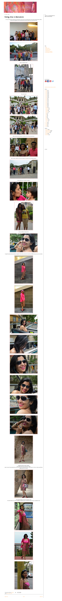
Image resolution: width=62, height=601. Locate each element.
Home (24, 596)
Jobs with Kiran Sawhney (49, 51)
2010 (46, 123)
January (47, 121)
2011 (46, 122)
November (47, 109)
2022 (46, 95)
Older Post (41, 596)
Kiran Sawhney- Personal (49, 52)
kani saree (47, 134)
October (47, 110)
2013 (46, 105)
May (46, 116)
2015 (46, 103)
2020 (46, 97)
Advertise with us (48, 50)
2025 (46, 91)
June (46, 115)
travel (11, 593)
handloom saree (48, 131)
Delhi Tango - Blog (48, 49)
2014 (46, 104)
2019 (46, 98)
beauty (46, 133)
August (47, 112)
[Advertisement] (51, 31)
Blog (46, 47)
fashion (7, 593)
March (46, 118)
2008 (46, 126)
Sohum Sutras (47, 48)
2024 (46, 92)
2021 (46, 96)
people (9, 593)
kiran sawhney (47, 132)
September (47, 111)
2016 (46, 102)
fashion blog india (48, 130)
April (46, 117)
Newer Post (6, 596)
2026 (46, 90)
